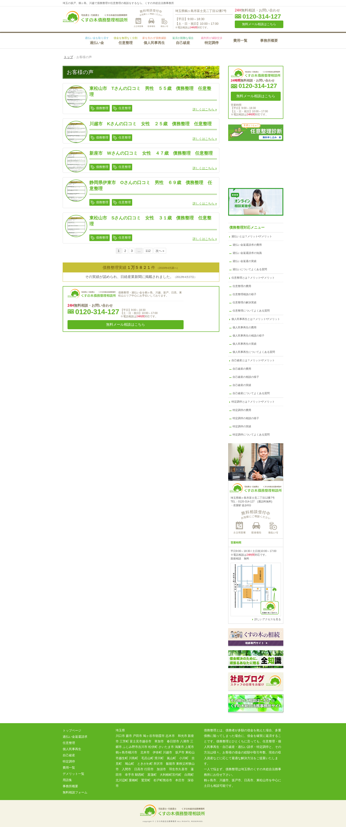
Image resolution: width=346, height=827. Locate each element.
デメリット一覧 (73, 774)
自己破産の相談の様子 (246, 376)
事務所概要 (269, 40)
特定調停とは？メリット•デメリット (253, 401)
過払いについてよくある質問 (250, 269)
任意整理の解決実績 (244, 302)
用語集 (67, 780)
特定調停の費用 (242, 410)
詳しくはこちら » (205, 109)
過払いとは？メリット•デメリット (251, 236)
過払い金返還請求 (75, 736)
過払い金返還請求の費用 (247, 244)
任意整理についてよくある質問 (251, 310)
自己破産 (183, 40)
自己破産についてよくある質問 (251, 393)
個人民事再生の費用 (244, 327)
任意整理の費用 (242, 286)
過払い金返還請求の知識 (247, 253)
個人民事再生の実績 (244, 343)
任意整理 (125, 40)
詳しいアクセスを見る (267, 619)
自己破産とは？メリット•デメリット (253, 360)
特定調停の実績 (242, 426)
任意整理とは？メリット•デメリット (253, 277)
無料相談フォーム (75, 792)
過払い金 (97, 40)
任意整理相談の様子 (244, 294)
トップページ (72, 730)
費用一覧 (240, 40)
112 (147, 251)
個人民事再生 (154, 40)
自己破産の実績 (242, 385)
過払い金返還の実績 (244, 261)
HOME (73, 40)
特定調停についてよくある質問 (251, 434)
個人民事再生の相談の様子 (248, 335)
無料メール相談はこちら (259, 24)
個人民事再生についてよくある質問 (254, 352)
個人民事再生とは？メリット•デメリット (255, 319)
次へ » (160, 251)
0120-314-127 (262, 16)
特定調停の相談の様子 (246, 418)
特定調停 (211, 40)
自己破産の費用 (242, 368)
